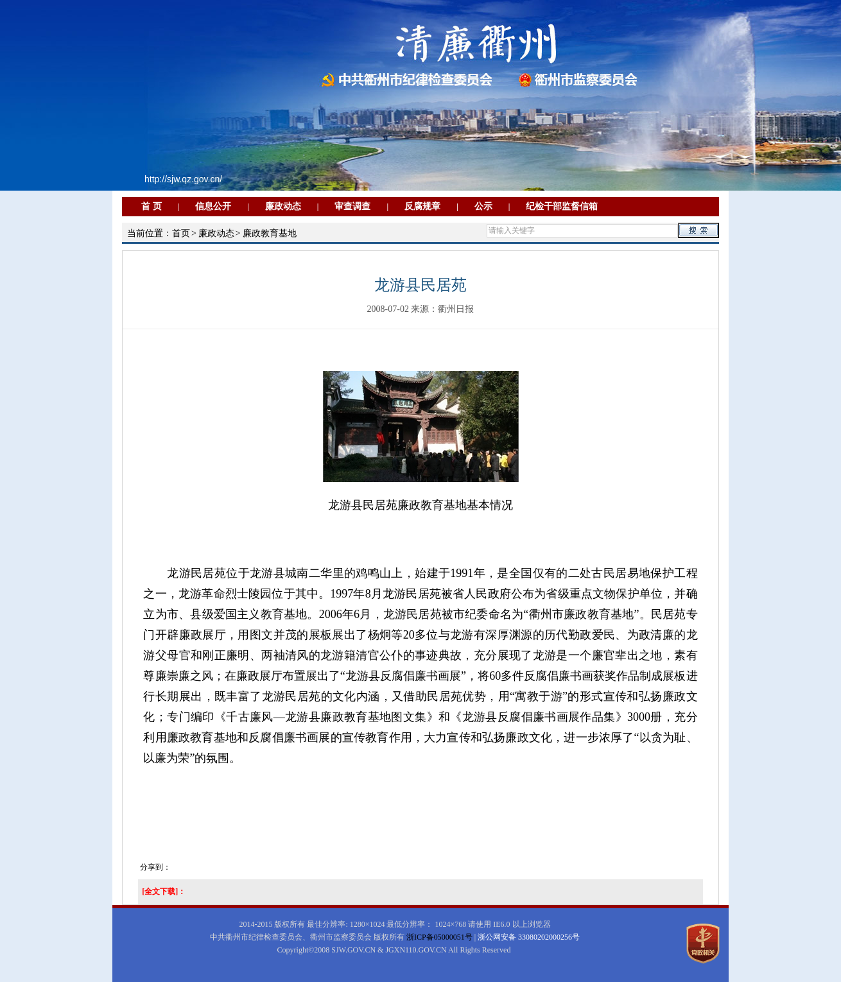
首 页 (151, 206)
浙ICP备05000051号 (439, 937)
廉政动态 (283, 206)
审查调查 (352, 206)
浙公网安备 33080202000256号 (529, 937)
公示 (483, 206)
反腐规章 (422, 206)
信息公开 (213, 206)
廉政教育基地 (270, 233)
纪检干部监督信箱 (562, 206)
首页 (181, 233)
